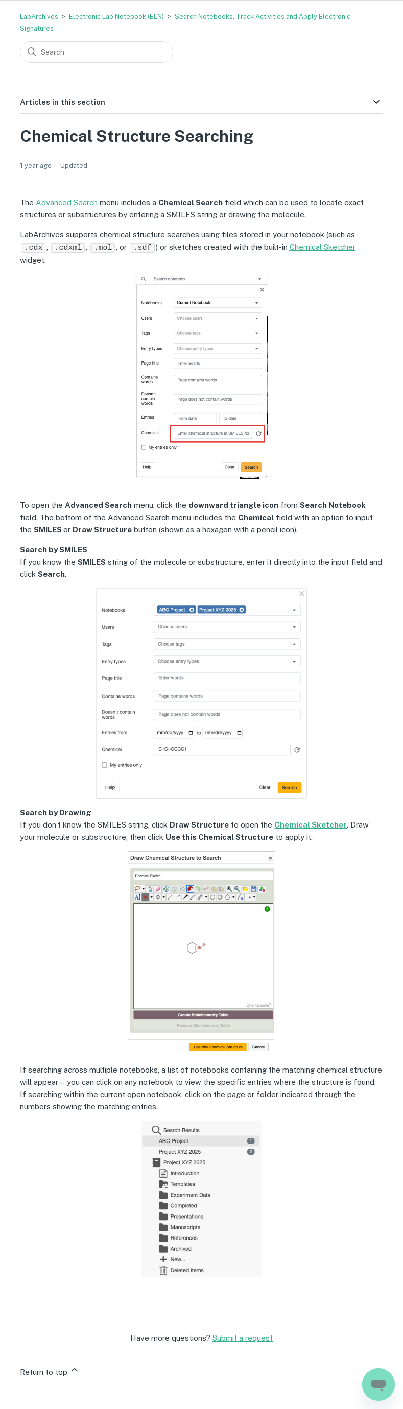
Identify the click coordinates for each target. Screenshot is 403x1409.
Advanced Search (67, 202)
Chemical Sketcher (322, 247)
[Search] (96, 52)
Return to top (50, 1370)
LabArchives (39, 16)
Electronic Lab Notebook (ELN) (116, 16)
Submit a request (242, 1337)
